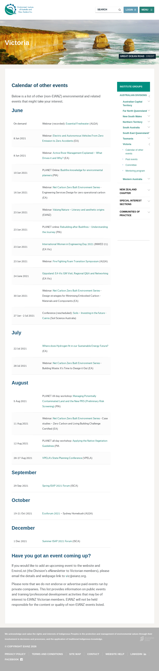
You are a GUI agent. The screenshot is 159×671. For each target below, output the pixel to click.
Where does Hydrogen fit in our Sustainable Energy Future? (75, 346)
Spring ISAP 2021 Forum (56, 486)
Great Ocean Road (137, 56)
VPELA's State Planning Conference (62, 458)
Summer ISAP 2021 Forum (57, 541)
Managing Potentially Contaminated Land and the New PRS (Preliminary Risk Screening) (73, 401)
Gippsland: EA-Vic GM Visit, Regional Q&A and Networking (75, 273)
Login (129, 9)
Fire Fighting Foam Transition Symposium (76, 261)
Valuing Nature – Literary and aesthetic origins (78, 209)
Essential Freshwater (77, 123)
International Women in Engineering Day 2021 (68, 244)
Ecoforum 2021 (51, 513)
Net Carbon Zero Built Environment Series (76, 187)
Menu (145, 9)
